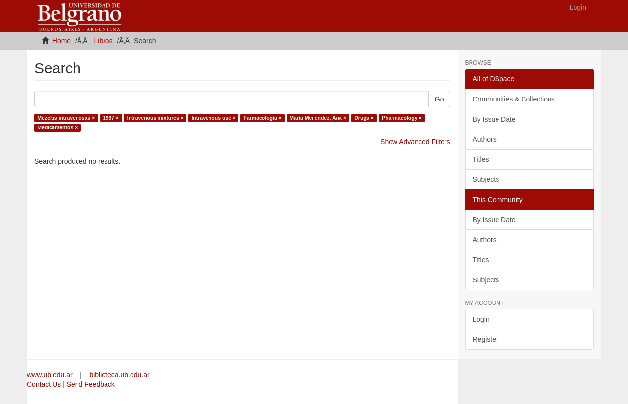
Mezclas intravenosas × (66, 118)
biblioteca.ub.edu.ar (119, 375)
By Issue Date (494, 119)
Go (439, 99)
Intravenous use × (213, 118)
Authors (485, 139)
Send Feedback (91, 384)
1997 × (111, 118)
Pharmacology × (401, 118)
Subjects (486, 179)
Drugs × (363, 118)
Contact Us (44, 384)
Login (481, 319)
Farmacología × (263, 118)
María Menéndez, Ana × (317, 118)
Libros (103, 41)
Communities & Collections (514, 99)
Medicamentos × (57, 127)
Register (485, 339)
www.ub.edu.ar (51, 375)
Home (61, 41)
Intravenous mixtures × (155, 118)
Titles (481, 159)
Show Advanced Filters (415, 142)
